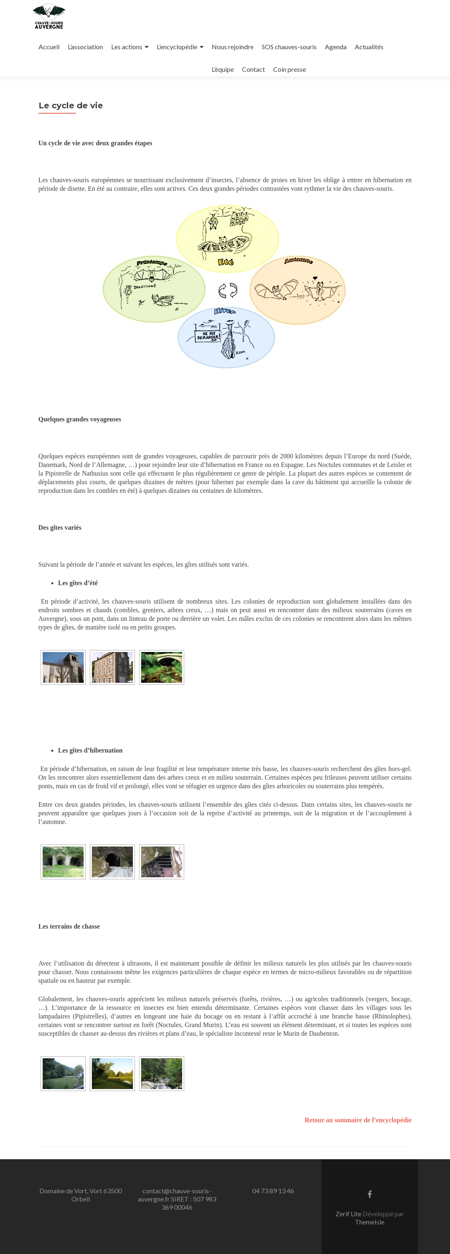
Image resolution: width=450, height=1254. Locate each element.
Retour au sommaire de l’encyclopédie (358, 1120)
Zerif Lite (349, 1213)
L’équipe (223, 69)
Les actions (126, 46)
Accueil (49, 46)
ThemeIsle (369, 1222)
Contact (253, 69)
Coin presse (289, 69)
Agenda (336, 46)
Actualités (369, 46)
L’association (85, 46)
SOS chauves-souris (289, 46)
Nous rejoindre (233, 46)
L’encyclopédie (177, 46)
